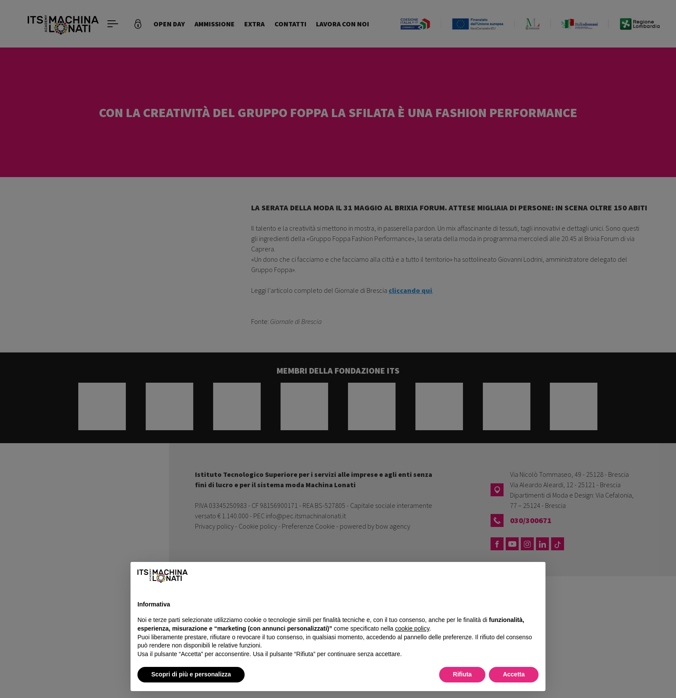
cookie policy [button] (412, 628)
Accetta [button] (514, 674)
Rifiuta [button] (462, 674)
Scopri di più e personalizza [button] (191, 674)
